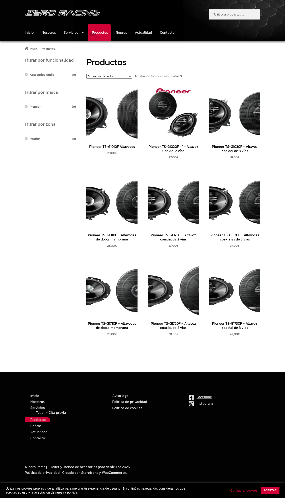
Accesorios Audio (42, 74)
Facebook (200, 396)
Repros (121, 32)
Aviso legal (120, 395)
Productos (100, 32)
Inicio (29, 32)
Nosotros (49, 32)
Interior (35, 139)
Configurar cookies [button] (243, 490)
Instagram (201, 403)
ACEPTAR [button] (270, 490)
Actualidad (143, 32)
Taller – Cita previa (51, 412)
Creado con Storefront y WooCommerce (94, 472)
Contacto (167, 32)
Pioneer (35, 106)
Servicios (71, 32)
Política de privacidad (129, 401)
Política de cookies (127, 407)
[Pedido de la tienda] (109, 76)
